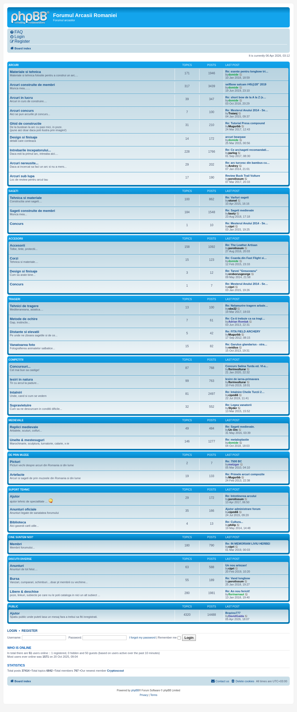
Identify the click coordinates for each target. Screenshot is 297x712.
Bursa (14, 579)
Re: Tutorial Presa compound (245, 123)
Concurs (17, 224)
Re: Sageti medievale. (240, 426)
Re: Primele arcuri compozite (245, 474)
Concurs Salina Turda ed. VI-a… (246, 366)
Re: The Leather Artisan (241, 245)
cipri (231, 226)
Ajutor (15, 496)
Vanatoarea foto (22, 345)
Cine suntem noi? (21, 537)
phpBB (135, 690)
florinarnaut (236, 594)
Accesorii (16, 238)
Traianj (232, 113)
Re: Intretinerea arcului (240, 496)
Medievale (16, 420)
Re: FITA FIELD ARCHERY (242, 331)
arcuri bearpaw (235, 136)
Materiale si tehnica (25, 72)
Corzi (14, 258)
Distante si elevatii (24, 332)
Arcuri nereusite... (24, 163)
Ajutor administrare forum (243, 508)
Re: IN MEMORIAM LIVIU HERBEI (247, 543)
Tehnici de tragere (24, 306)
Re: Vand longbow (237, 578)
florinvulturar (237, 369)
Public (13, 606)
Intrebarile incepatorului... (30, 150)
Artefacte (17, 475)
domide (233, 74)
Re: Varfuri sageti (237, 197)
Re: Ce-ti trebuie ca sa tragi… (245, 318)
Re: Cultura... (234, 521)
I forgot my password (142, 637)
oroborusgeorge (239, 274)
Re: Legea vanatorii (238, 404)
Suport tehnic (19, 489)
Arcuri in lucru (21, 98)
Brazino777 (233, 612)
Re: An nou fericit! (237, 591)
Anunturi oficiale (23, 509)
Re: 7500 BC (233, 461)
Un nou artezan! (236, 565)
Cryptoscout (115, 670)
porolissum (236, 178)
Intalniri (16, 392)
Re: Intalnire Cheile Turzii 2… (244, 392)
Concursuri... (20, 366)
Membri (16, 544)
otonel (232, 200)
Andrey (233, 165)
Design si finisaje (23, 137)
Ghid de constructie (25, 123)
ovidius (233, 347)
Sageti (13, 191)
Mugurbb (234, 126)
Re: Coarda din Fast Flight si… (246, 257)
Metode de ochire (24, 319)
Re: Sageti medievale (239, 210)
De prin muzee (19, 455)
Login (12, 631)
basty (232, 213)
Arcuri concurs (22, 111)
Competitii (16, 359)
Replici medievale (24, 427)
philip (232, 524)
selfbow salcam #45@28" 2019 (245, 84)
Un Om (233, 429)
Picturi (15, 462)
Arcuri (14, 65)
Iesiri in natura (21, 379)
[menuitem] (16, 32)
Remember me (169, 637)
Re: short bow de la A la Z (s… (245, 97)
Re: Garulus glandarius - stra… (246, 344)
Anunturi (17, 566)
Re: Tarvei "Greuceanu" (241, 270)
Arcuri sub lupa (22, 176)
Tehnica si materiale (26, 198)
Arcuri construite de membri (32, 85)
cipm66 (233, 395)
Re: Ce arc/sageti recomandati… (247, 149)
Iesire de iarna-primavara (242, 379)
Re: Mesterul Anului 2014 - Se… (246, 110)
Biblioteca (18, 522)
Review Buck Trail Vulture (242, 175)
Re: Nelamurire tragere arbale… (246, 305)
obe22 (232, 308)
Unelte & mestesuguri (27, 440)
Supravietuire (20, 405)
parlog (232, 152)
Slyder (232, 408)
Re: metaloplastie (237, 439)
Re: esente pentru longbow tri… (246, 71)
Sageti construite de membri (32, 211)
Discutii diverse (20, 559)
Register (30, 631)
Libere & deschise (24, 592)
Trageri (14, 299)
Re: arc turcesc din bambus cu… (247, 162)
